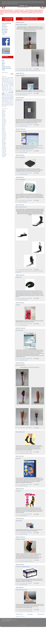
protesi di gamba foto (20, 365)
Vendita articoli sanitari (6, 68)
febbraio (3, 147)
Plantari (3, 63)
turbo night (18, 458)
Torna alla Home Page (6, 23)
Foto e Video (4, 32)
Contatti (3, 34)
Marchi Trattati (5, 29)
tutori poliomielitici (6, 105)
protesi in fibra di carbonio (21, 24)
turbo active (18, 490)
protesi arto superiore (5, 99)
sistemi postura (9, 102)
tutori (7, 103)
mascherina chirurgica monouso (22, 566)
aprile (3, 116)
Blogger (25, 625)
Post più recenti (19, 614)
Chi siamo (4, 24)
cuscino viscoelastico (20, 157)
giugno (3, 128)
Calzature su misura (6, 66)
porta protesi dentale (20, 75)
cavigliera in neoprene (20, 539)
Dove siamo (4, 27)
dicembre (3, 120)
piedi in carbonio (10, 93)
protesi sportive (37, 70)
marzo (3, 117)
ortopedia (20, 70)
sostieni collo (18, 277)
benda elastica (19, 99)
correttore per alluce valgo (21, 589)
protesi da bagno (32, 70)
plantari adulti (6, 94)
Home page (30, 614)
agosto (3, 125)
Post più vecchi (40, 614)
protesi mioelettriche (5, 101)
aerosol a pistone (19, 330)
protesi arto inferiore (25, 70)
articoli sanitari (21, 94)
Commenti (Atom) (22, 616)
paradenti (18, 304)
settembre (3, 124)
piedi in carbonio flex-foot (21, 206)
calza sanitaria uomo (20, 431)
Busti (3, 65)
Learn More (21, 5)
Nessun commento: (29, 68)
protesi (12, 96)
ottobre (3, 137)
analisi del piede (4, 77)
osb (5, 93)
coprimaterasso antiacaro (21, 131)
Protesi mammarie (9, 100)
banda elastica (19, 520)
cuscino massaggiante (20, 179)
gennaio (3, 119)
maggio (3, 111)
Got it (26, 5)
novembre (3, 121)
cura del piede (26, 453)
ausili (5, 78)
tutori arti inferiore (30, 561)
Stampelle (3, 103)
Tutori (3, 62)
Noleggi (3, 69)
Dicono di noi (4, 26)
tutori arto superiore (10, 104)
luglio (3, 110)
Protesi (3, 60)
